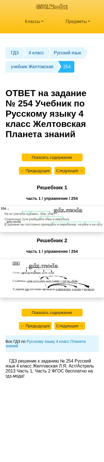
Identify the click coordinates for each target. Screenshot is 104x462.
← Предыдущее (35, 171)
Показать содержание (52, 157)
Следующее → (69, 171)
